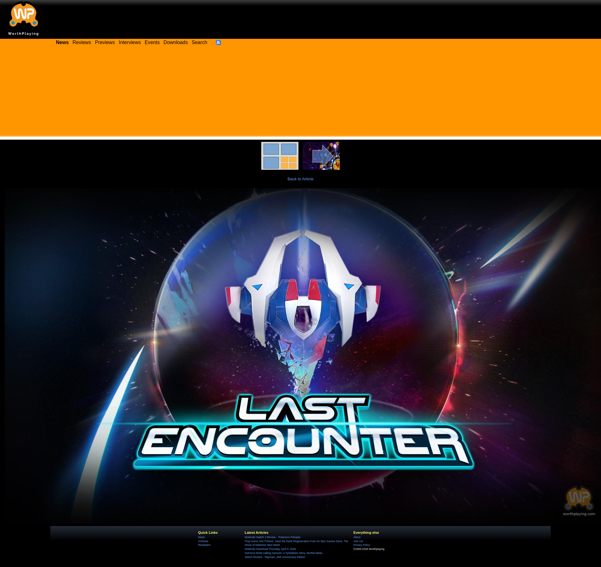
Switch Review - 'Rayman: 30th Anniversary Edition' (275, 557)
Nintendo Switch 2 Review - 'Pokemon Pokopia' (273, 537)
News (201, 537)
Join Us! (358, 541)
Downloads (176, 42)
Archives (203, 541)
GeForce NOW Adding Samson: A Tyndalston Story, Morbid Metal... (284, 553)
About (356, 537)
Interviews (130, 42)
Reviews (82, 42)
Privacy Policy (361, 545)
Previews (105, 42)
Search (199, 42)
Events (152, 42)
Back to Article (301, 179)
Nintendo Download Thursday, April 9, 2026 (270, 549)
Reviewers (204, 545)
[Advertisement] (300, 93)
